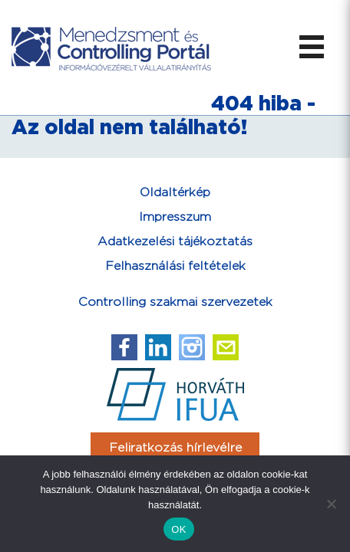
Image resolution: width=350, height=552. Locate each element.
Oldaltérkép (175, 193)
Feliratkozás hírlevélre (175, 448)
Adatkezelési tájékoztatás (175, 242)
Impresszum (175, 217)
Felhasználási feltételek (175, 266)
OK (178, 529)
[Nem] (330, 503)
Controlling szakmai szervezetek (175, 302)
